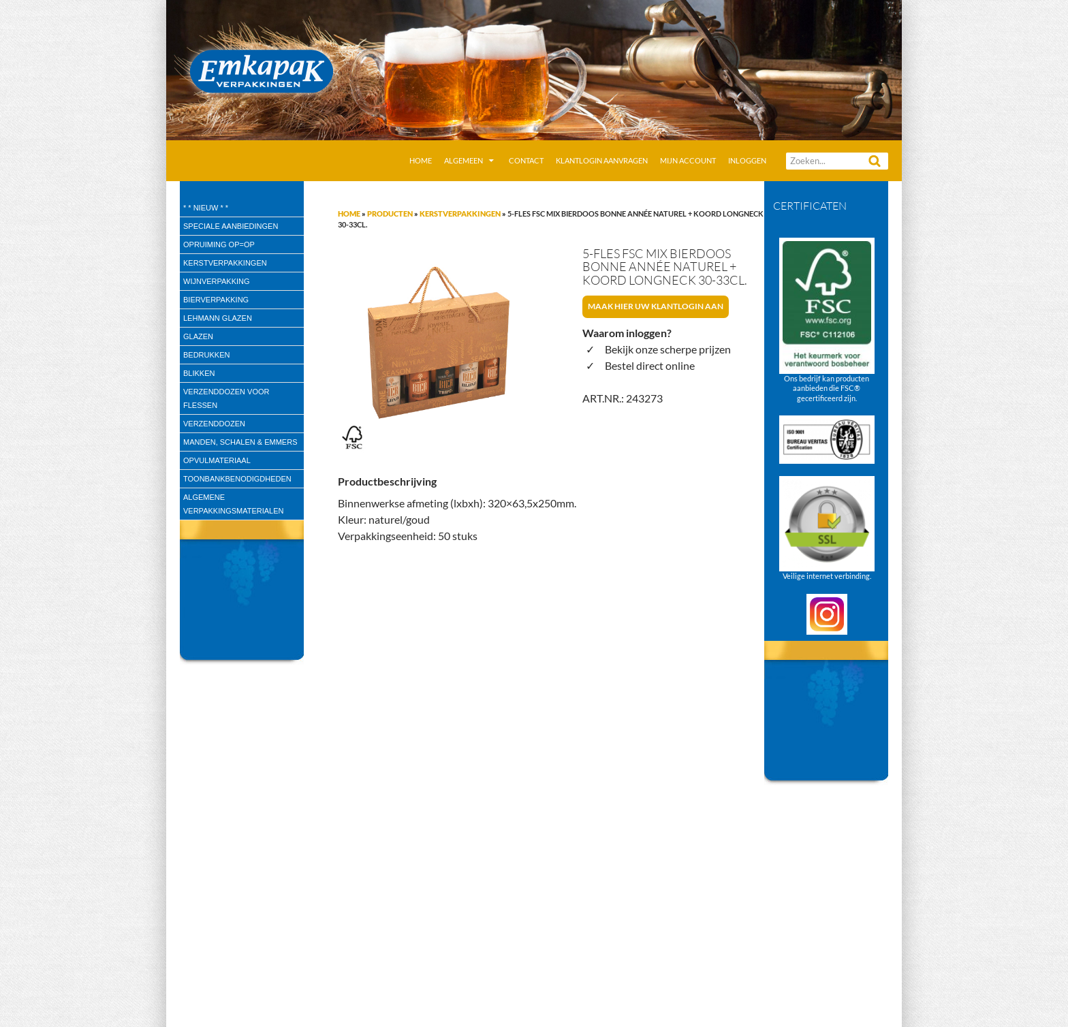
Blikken (199, 373)
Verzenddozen (214, 424)
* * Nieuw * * (205, 208)
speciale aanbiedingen (230, 226)
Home (420, 160)
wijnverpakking (216, 281)
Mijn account (688, 160)
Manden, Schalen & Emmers (240, 442)
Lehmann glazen (217, 318)
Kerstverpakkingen (460, 213)
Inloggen (747, 160)
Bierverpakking (216, 300)
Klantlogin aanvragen (602, 160)
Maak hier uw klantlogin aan (655, 306)
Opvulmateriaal (217, 460)
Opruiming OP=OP (219, 244)
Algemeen (463, 160)
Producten (390, 213)
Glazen (198, 336)
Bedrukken (206, 355)
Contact (526, 160)
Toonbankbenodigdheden (237, 479)
